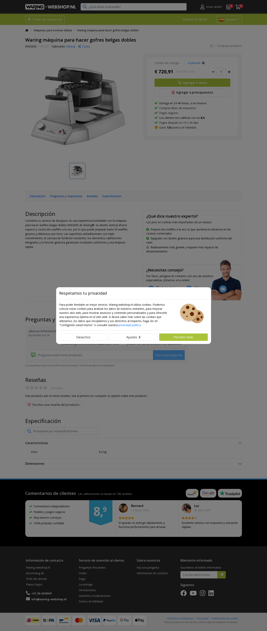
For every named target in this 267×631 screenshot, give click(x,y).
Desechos (83, 337)
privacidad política (129, 325)
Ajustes (133, 337)
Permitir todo (183, 337)
